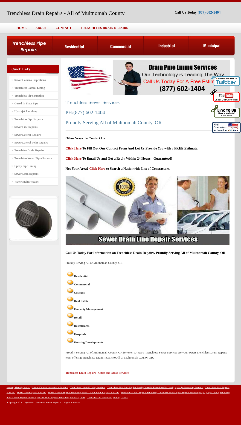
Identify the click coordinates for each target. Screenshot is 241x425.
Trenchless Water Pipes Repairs (33, 158)
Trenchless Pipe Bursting (29, 95)
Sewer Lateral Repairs (28, 134)
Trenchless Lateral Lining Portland (87, 387)
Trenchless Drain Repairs (29, 150)
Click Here (73, 148)
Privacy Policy (120, 397)
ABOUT (41, 28)
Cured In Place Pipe (26, 103)
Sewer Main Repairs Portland (22, 397)
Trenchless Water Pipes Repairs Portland (178, 392)
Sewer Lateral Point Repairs (31, 142)
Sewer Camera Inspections (30, 80)
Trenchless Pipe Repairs (29, 119)
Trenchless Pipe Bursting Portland (124, 387)
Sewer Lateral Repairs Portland (64, 392)
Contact (26, 387)
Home (10, 387)
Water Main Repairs (27, 181)
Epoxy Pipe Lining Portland (214, 392)
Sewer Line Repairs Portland (31, 392)
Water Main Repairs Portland (53, 397)
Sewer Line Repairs (26, 127)
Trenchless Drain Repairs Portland (138, 392)
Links (82, 397)
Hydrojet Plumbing (26, 111)
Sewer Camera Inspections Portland (50, 387)
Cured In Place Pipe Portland (158, 387)
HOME (22, 28)
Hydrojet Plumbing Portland (189, 387)
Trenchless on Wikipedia (99, 397)
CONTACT (64, 28)
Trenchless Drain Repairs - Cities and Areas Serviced (97, 372)
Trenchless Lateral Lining (30, 87)
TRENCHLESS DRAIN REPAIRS (104, 28)
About (18, 387)
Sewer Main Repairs (26, 173)
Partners (74, 397)
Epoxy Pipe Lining (25, 166)
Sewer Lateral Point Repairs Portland (100, 392)
